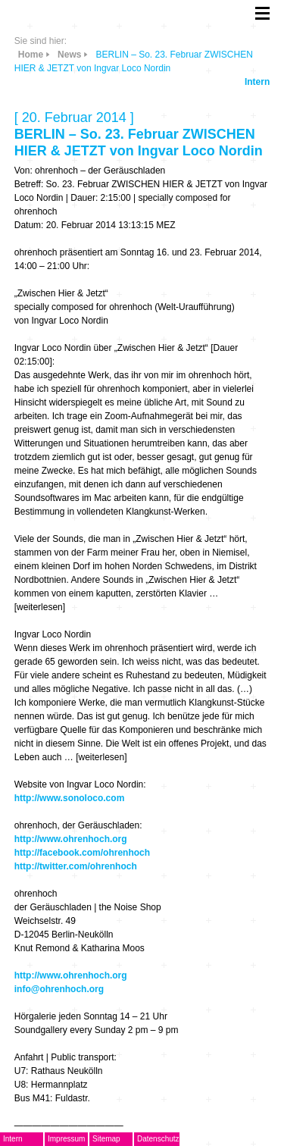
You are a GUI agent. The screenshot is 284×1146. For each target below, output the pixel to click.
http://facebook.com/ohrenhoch (82, 852)
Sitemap (106, 1139)
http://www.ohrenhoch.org (70, 839)
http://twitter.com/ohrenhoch (75, 866)
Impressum (66, 1139)
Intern (257, 82)
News (69, 54)
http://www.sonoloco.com (69, 798)
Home (30, 54)
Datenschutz (158, 1139)
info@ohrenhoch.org (59, 989)
